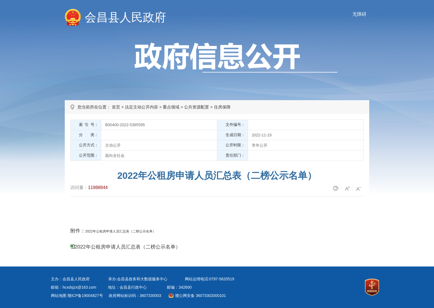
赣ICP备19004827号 (85, 295)
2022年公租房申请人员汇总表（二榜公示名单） (127, 247)
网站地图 (58, 295)
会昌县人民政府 (125, 17)
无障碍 (359, 14)
